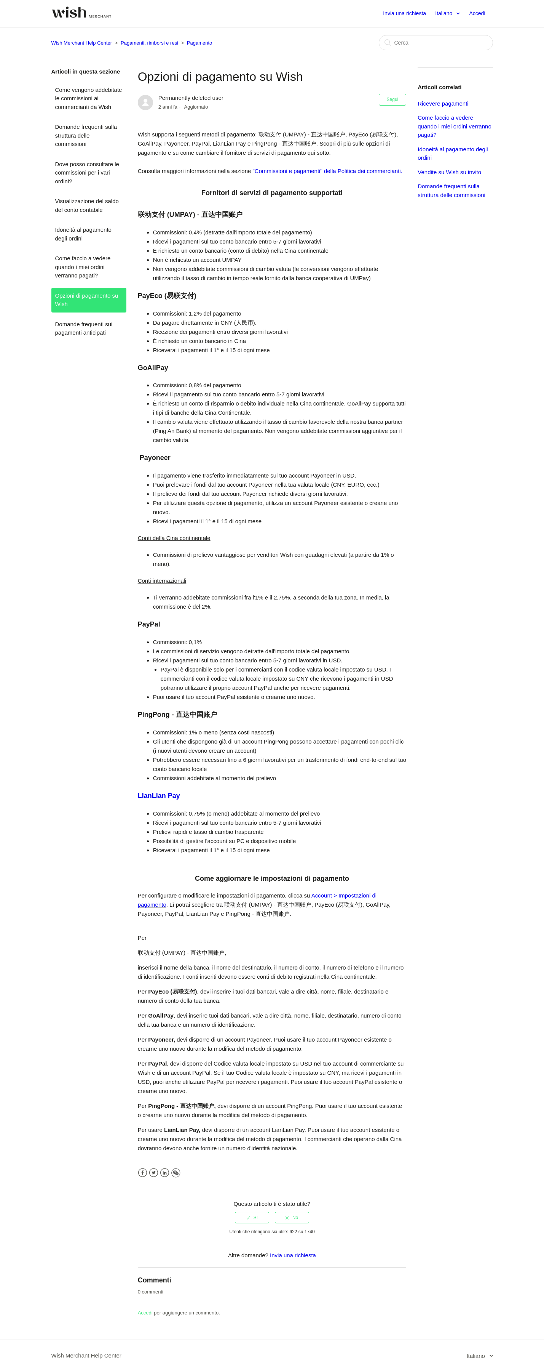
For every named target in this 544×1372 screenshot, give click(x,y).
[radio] (252, 1217)
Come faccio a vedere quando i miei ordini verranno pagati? (83, 267)
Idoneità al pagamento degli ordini (83, 234)
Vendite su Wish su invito (449, 172)
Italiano (444, 13)
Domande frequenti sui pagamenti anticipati (84, 328)
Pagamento (199, 43)
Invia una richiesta (404, 13)
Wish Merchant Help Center (81, 43)
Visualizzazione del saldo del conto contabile (87, 205)
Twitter (153, 1173)
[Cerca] (436, 42)
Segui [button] (393, 99)
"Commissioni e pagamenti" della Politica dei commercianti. (327, 171)
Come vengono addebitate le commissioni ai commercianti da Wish (88, 98)
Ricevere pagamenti (443, 103)
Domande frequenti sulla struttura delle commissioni (86, 135)
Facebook (142, 1173)
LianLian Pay (159, 796)
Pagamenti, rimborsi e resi (149, 43)
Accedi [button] (477, 13)
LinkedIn (164, 1173)
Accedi (145, 1313)
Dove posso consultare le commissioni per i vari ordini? (87, 172)
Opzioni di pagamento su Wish (86, 300)
